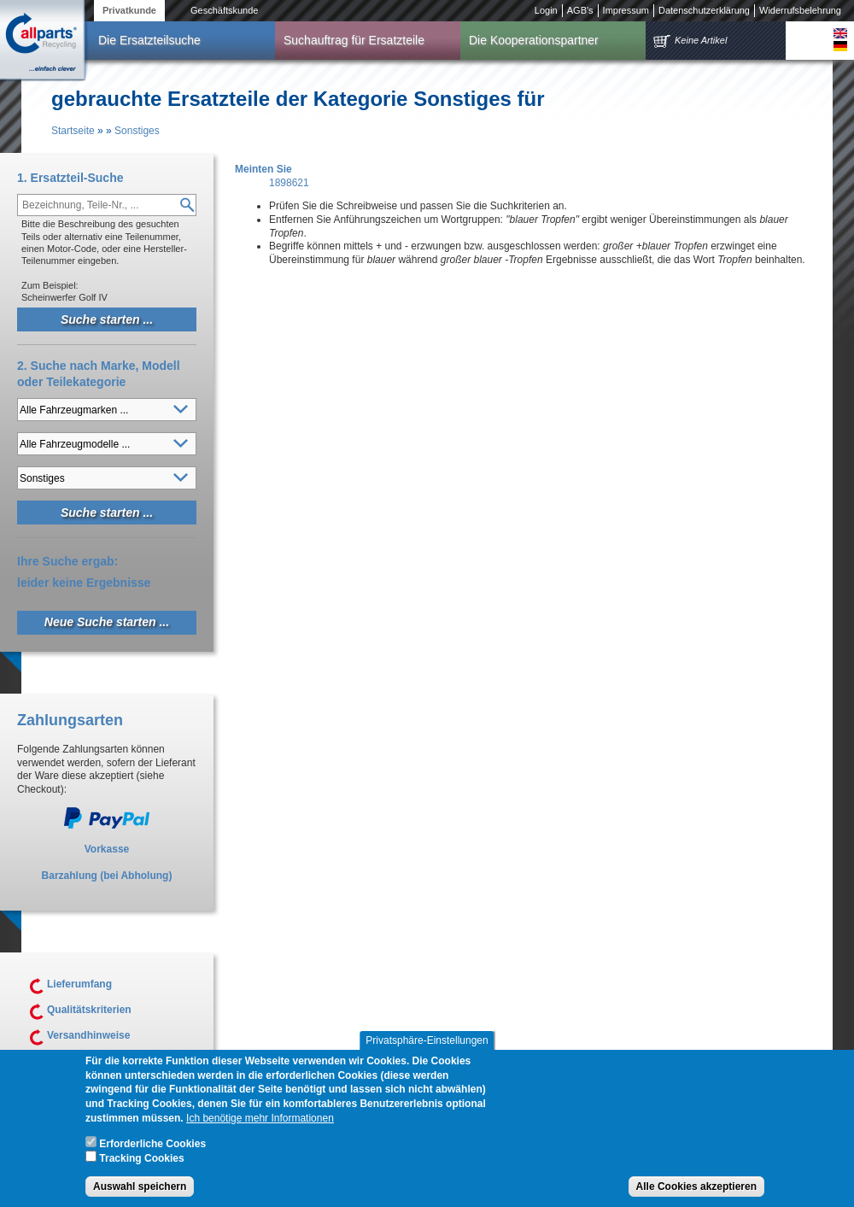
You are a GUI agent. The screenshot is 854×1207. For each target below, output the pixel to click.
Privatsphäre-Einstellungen (427, 1045)
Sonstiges (137, 131)
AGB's (580, 10)
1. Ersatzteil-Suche (70, 178)
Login (546, 10)
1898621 (289, 183)
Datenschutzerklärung (704, 10)
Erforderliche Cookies (152, 1148)
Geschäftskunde (224, 10)
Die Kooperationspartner (534, 40)
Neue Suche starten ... (106, 622)
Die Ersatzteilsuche (149, 40)
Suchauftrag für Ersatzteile (354, 40)
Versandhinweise (88, 1035)
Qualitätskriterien (89, 1010)
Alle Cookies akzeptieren (696, 1191)
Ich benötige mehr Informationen (260, 1122)
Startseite (73, 131)
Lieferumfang (79, 984)
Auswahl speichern (139, 1191)
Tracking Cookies (141, 1163)
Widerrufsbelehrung (800, 10)
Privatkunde (129, 10)
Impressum (626, 10)
